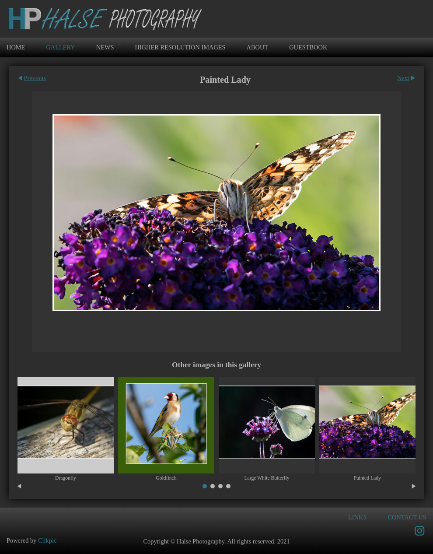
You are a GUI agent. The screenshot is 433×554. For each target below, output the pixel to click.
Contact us (407, 517)
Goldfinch (166, 478)
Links (357, 517)
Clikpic (47, 540)
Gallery (60, 47)
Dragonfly (65, 478)
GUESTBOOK (308, 47)
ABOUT (258, 47)
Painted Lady (367, 478)
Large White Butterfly (266, 478)
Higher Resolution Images (180, 47)
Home (16, 47)
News (105, 47)
